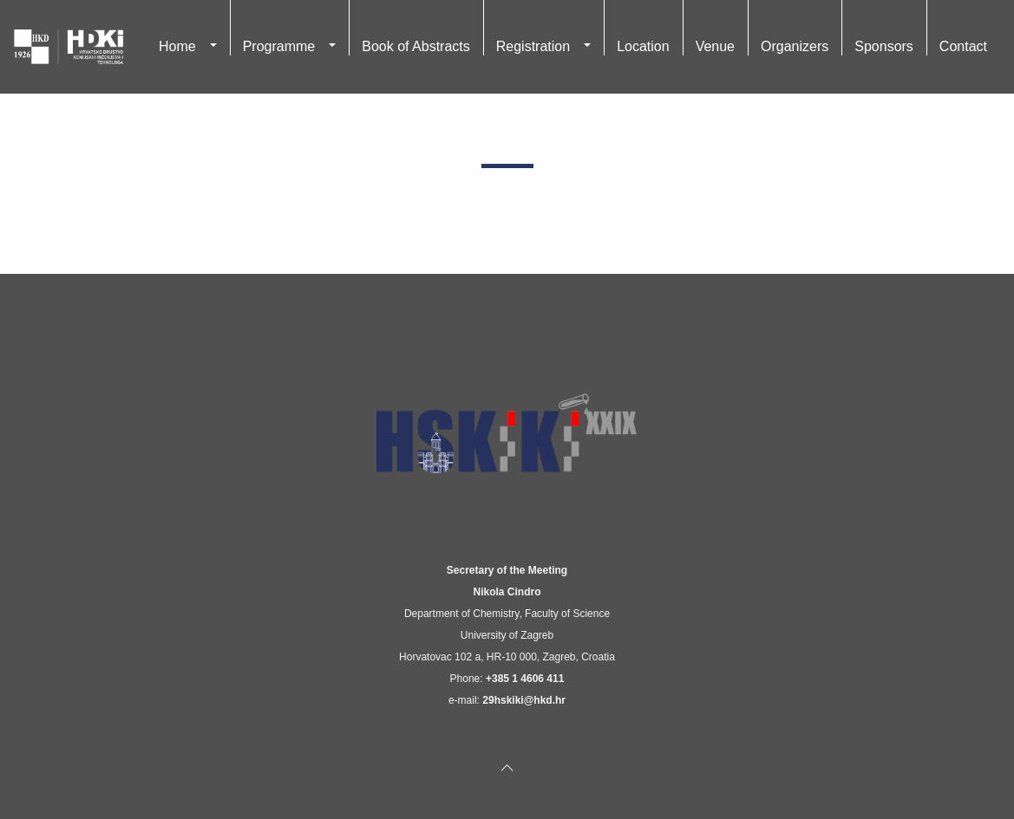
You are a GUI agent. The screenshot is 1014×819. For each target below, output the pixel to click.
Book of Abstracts (416, 46)
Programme (279, 46)
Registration (533, 46)
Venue (715, 46)
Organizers (794, 46)
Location (643, 46)
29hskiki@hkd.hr (524, 700)
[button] (213, 46)
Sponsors (883, 46)
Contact (963, 46)
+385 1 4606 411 (525, 679)
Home (177, 46)
